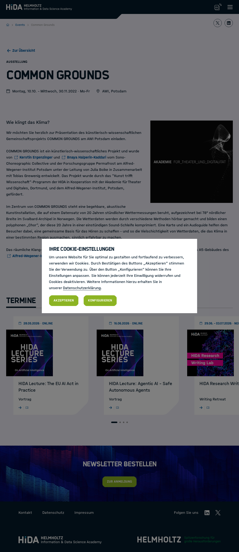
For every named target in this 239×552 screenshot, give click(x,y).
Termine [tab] (21, 300)
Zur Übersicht (23, 50)
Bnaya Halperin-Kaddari (86, 157)
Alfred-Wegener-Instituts (33, 256)
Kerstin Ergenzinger (36, 157)
